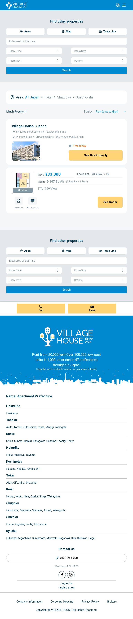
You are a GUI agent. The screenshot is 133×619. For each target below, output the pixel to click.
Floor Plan (23, 190)
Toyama (30, 455)
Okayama (25, 510)
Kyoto (19, 496)
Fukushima (29, 427)
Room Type (34, 51)
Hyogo (10, 496)
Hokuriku (12, 447)
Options (99, 60)
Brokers (112, 601)
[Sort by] (111, 112)
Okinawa (82, 538)
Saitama (51, 441)
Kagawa (19, 524)
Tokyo (70, 441)
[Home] (66, 336)
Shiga (42, 496)
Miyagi (50, 427)
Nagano (10, 468)
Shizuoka (30, 482)
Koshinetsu (14, 461)
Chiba (9, 441)
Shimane (37, 510)
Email (92, 310)
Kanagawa (39, 441)
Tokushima (40, 524)
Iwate (41, 427)
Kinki (9, 489)
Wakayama (53, 496)
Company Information (29, 601)
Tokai (10, 475)
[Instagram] (70, 574)
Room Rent (34, 60)
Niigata (21, 468)
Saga (91, 538)
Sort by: (88, 111)
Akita (9, 427)
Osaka (34, 496)
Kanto (10, 434)
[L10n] (118, 5)
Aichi (9, 482)
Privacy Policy (90, 601)
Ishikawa (19, 455)
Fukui (9, 455)
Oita (73, 538)
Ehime (10, 524)
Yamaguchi (59, 510)
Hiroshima (12, 510)
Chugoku (12, 503)
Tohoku (11, 420)
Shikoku (12, 517)
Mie (21, 482)
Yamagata (60, 427)
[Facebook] (62, 574)
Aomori (18, 427)
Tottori (47, 510)
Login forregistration (66, 585)
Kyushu (11, 531)
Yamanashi (32, 468)
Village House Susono (29, 126)
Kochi (29, 524)
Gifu (15, 482)
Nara (26, 496)
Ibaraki (28, 441)
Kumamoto (38, 538)
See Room (110, 202)
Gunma (18, 441)
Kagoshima (24, 538)
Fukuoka (11, 538)
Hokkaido (13, 406)
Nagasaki (64, 538)
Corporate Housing (62, 601)
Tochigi (61, 441)
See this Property (95, 155)
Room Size (99, 51)
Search (66, 70)
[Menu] (124, 5)
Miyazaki (51, 538)
